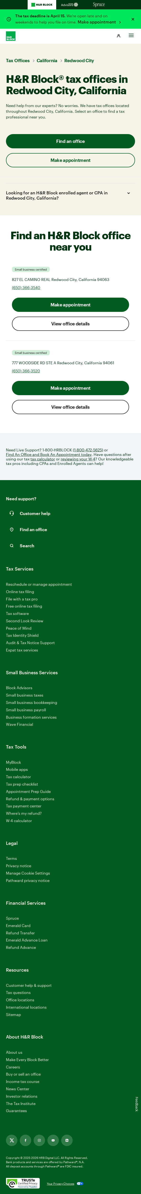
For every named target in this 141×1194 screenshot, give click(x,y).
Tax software (17, 613)
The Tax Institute (20, 1103)
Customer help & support (29, 985)
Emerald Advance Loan (27, 940)
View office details (70, 323)
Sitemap (13, 1014)
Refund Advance (21, 947)
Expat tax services (22, 650)
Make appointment (97, 21)
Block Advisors (19, 687)
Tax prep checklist (22, 784)
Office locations (20, 999)
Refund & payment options (30, 798)
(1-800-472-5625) (88, 450)
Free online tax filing (24, 606)
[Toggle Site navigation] (131, 34)
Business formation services (31, 717)
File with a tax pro (22, 599)
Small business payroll (26, 709)
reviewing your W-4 (78, 459)
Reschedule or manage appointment (39, 584)
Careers (13, 1067)
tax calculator (42, 459)
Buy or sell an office (23, 1074)
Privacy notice (18, 865)
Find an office (70, 141)
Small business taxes (24, 695)
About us (14, 1052)
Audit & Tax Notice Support (30, 642)
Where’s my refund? (24, 813)
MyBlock (13, 762)
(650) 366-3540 (26, 287)
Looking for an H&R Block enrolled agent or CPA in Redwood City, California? (68, 195)
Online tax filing (20, 591)
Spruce (12, 918)
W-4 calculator (19, 820)
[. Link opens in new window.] (23, 1183)
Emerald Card (18, 925)
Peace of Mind (18, 628)
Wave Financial (19, 724)
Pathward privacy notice (28, 880)
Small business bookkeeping (31, 702)
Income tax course (22, 1081)
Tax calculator (18, 776)
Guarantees (16, 1110)
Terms (11, 858)
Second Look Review (24, 620)
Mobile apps (17, 769)
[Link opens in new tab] (11, 1140)
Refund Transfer (20, 933)
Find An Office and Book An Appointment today (48, 454)
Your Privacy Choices (60, 1183)
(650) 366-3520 (26, 371)
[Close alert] (133, 19)
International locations (26, 1007)
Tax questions (18, 992)
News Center (17, 1088)
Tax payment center (23, 806)
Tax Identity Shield (22, 635)
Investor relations (21, 1096)
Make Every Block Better (27, 1059)
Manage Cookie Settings (28, 873)
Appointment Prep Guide (28, 791)
